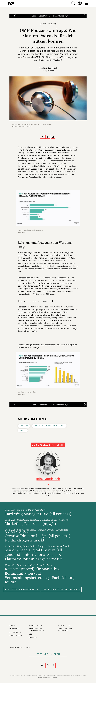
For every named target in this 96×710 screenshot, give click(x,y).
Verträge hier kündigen (65, 630)
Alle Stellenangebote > (21, 589)
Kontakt (13, 626)
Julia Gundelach (50, 68)
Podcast (24, 426)
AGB (31, 634)
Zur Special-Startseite (48, 444)
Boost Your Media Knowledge (49, 426)
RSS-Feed (33, 637)
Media (23, 430)
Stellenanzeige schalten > (61, 589)
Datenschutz (35, 626)
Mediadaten (64, 626)
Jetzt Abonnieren (48, 654)
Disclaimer (15, 632)
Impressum (14, 629)
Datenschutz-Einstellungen (36, 630)
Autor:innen (15, 635)
